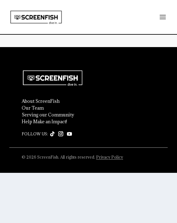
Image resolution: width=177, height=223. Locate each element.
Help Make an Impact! (44, 122)
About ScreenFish (41, 101)
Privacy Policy (109, 157)
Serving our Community (48, 115)
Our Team (33, 108)
